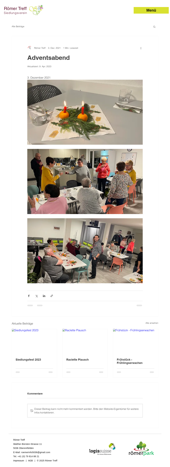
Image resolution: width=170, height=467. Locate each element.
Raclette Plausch (77, 359)
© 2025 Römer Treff (47, 460)
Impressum (18, 460)
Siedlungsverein (15, 13)
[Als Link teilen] (51, 295)
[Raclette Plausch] (85, 341)
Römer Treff (15, 8)
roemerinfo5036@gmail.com (35, 452)
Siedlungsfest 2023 (28, 359)
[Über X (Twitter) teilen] (36, 295)
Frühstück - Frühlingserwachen (130, 361)
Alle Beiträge (18, 26)
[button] (151, 10)
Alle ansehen (152, 323)
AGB (30, 460)
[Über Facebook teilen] (28, 295)
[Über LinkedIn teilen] (44, 295)
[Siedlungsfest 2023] (34, 341)
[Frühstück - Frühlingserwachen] (135, 341)
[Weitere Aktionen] (141, 48)
